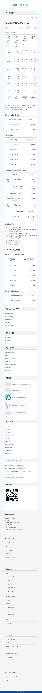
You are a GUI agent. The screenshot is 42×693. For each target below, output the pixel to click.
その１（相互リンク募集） (12, 676)
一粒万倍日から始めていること (12, 474)
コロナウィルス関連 (10, 576)
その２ (7, 680)
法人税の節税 (8, 426)
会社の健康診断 (8, 319)
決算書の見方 (8, 441)
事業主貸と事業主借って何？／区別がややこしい (16, 477)
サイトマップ (8, 370)
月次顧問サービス (9, 313)
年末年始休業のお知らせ (17, 390)
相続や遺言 (7, 322)
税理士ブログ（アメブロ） (14, 460)
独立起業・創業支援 (9, 325)
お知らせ (8, 573)
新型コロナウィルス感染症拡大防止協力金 (21, 384)
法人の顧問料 (8, 337)
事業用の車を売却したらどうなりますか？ (14, 465)
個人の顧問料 (8, 340)
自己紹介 (7, 355)
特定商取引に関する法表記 (11, 364)
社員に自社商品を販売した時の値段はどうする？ (16, 468)
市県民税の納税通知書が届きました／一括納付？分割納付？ (18, 471)
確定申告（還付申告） (10, 435)
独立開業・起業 (9, 584)
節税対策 (8, 603)
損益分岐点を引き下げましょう (19, 412)
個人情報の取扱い (9, 367)
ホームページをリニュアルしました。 (20, 405)
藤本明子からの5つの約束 (10, 358)
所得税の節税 (8, 429)
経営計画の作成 (8, 447)
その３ (7, 683)
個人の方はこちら (32, 18)
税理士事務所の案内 (9, 352)
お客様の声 (7, 361)
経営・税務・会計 (9, 444)
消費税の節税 (8, 432)
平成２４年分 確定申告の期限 (19, 397)
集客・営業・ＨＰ (9, 453)
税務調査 (7, 438)
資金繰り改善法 (8, 450)
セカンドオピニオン (9, 316)
